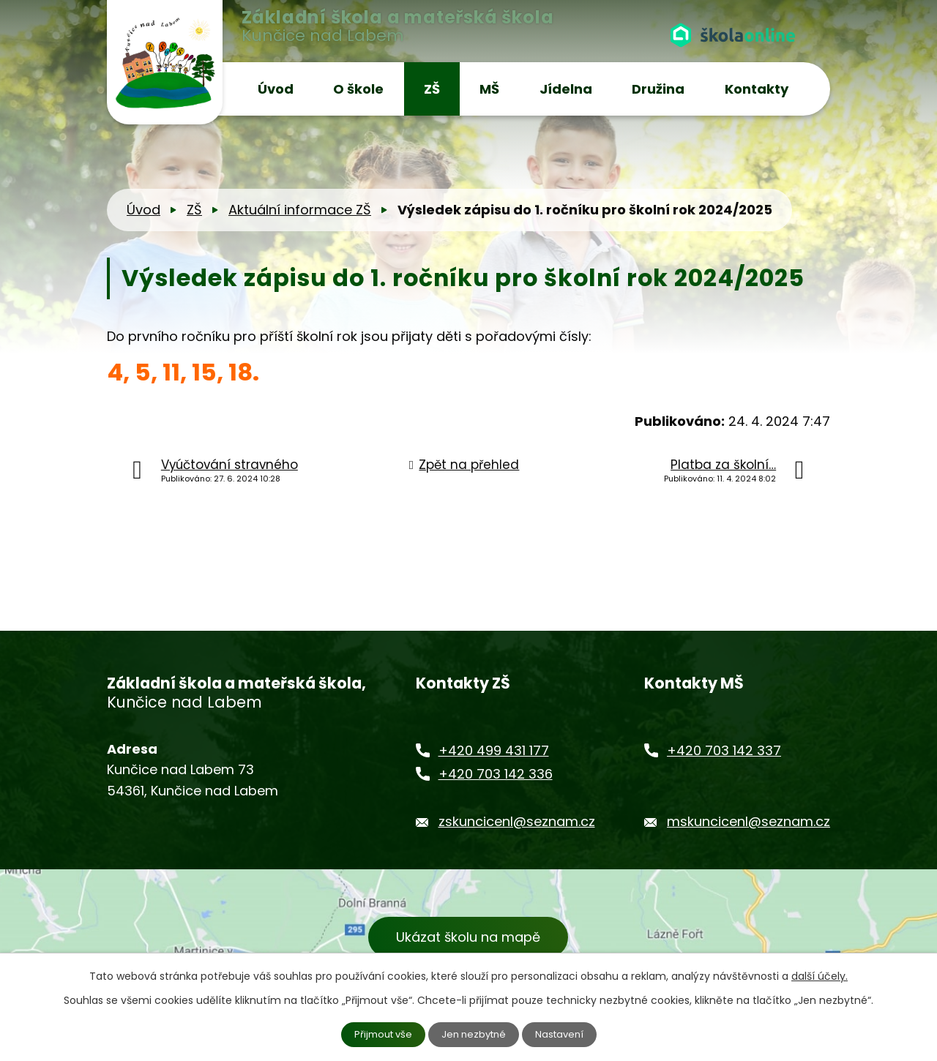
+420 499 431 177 (493, 750)
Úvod (276, 89)
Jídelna (566, 89)
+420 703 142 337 (724, 750)
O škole (358, 89)
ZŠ (432, 89)
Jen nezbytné (474, 1034)
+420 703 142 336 (495, 774)
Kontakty (756, 89)
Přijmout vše (379, 1034)
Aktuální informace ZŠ (299, 209)
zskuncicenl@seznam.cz (516, 821)
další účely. (819, 975)
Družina (658, 89)
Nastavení (564, 1034)
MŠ (489, 89)
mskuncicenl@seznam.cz (748, 821)
